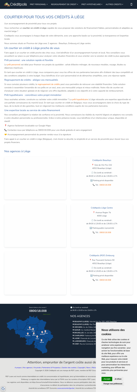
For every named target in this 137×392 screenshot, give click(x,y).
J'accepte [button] (106, 379)
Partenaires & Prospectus (51, 367)
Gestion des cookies (69, 367)
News (88, 367)
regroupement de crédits (49, 84)
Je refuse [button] (118, 379)
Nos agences (27, 367)
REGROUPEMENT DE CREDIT (63, 4)
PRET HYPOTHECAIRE (91, 4)
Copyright (81, 367)
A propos (18, 367)
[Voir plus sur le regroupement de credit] (77, 4)
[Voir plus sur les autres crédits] (122, 4)
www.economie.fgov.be (65, 388)
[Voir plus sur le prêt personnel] (47, 4)
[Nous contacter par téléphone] (131, 4)
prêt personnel (13, 64)
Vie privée (37, 367)
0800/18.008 (105, 185)
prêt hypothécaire (80, 99)
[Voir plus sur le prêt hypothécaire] (101, 4)
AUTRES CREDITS (113, 4)
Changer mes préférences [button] (112, 384)
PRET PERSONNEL (38, 4)
